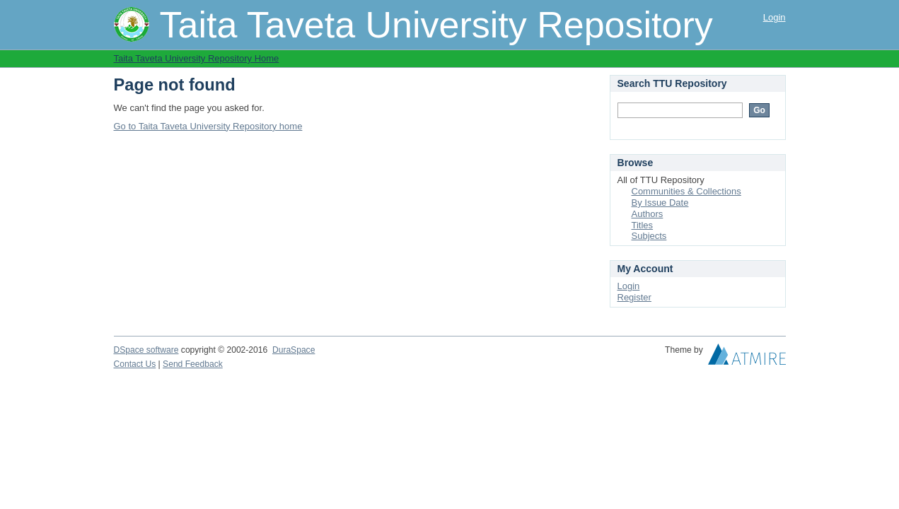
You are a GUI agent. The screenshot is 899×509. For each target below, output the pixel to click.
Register (634, 297)
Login (774, 17)
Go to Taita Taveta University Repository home (208, 126)
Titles (643, 225)
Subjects (649, 235)
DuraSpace (293, 350)
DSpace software (146, 350)
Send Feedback (193, 364)
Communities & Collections (686, 191)
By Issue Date (660, 202)
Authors (647, 214)
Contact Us (135, 364)
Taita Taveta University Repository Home (196, 58)
